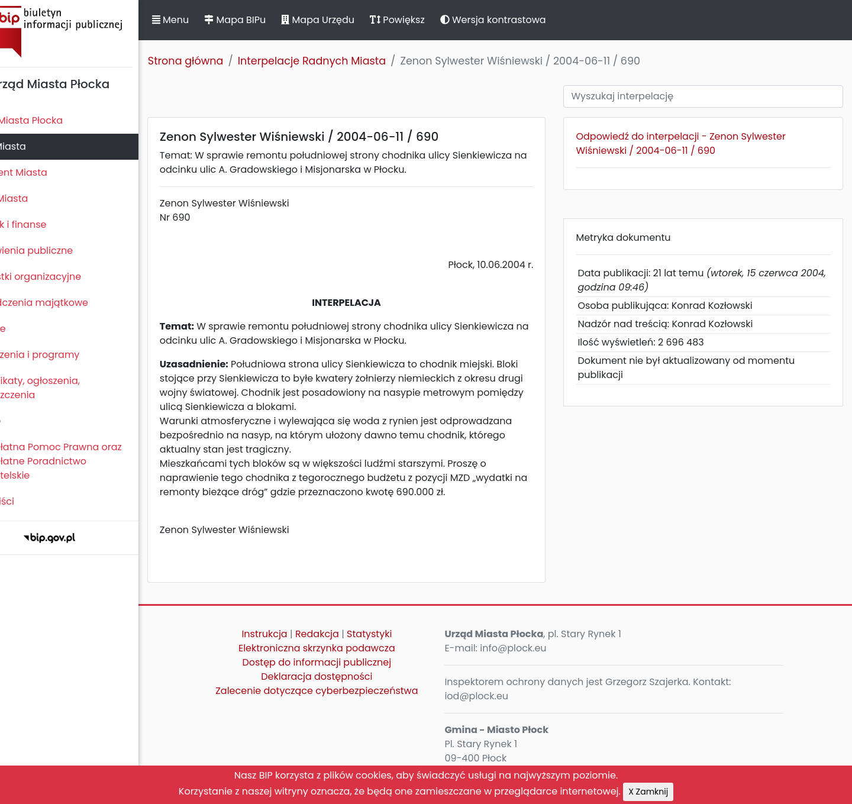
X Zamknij (648, 791)
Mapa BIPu (274, 20)
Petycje (23, 421)
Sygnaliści (29, 501)
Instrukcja (294, 634)
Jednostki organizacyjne (63, 276)
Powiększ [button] (436, 20)
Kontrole (25, 328)
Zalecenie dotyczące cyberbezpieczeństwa (346, 691)
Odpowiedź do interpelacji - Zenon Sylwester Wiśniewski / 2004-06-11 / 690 (697, 143)
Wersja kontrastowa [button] (532, 20)
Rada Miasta (35, 146)
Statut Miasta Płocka (54, 120)
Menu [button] (209, 20)
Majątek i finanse (46, 224)
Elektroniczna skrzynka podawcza (346, 648)
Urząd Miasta (36, 198)
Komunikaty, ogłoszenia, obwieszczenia (62, 388)
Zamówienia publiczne (59, 250)
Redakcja (347, 634)
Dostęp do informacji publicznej (346, 662)
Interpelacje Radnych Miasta (351, 61)
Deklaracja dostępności (346, 676)
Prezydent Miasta (46, 172)
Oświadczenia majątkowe (66, 302)
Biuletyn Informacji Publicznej (89, 31)
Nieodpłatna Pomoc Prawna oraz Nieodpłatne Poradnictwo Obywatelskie (83, 461)
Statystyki (398, 634)
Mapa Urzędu (356, 20)
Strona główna (225, 61)
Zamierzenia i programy (62, 354)
